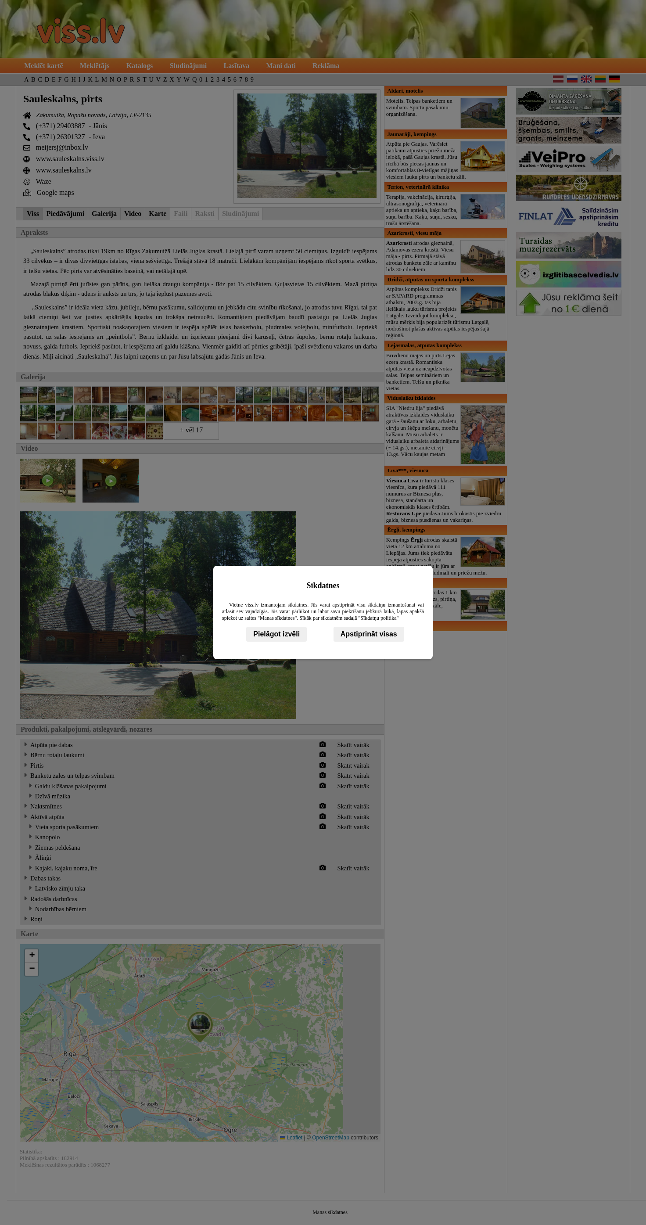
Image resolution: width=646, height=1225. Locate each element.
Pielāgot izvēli (276, 634)
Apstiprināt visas (369, 634)
